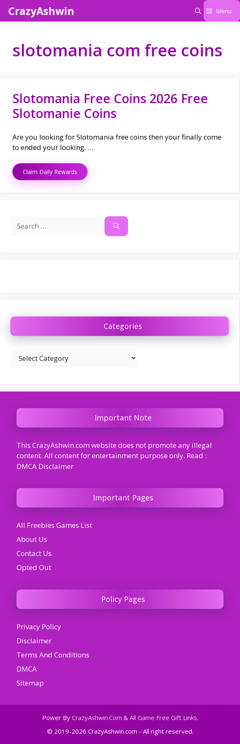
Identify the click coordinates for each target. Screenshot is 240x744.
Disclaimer (34, 640)
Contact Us (34, 553)
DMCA (27, 669)
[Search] (116, 226)
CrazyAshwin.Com (97, 717)
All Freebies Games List (54, 525)
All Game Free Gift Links (163, 717)
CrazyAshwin (41, 11)
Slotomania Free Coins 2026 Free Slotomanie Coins (110, 106)
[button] (198, 11)
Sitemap (30, 683)
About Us (32, 539)
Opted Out (34, 567)
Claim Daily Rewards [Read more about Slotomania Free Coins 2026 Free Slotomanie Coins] (50, 172)
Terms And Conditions (53, 654)
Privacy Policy (39, 626)
